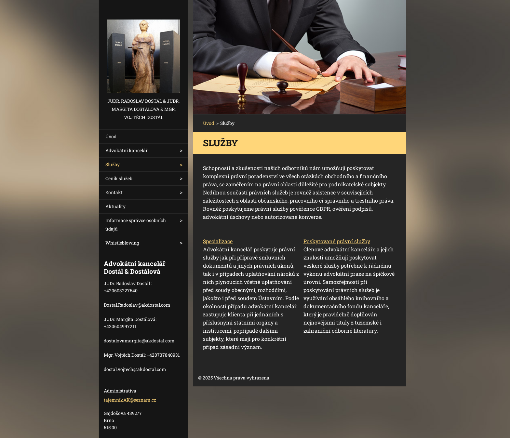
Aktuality (115, 206)
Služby (112, 164)
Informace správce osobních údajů (135, 224)
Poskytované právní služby (336, 241)
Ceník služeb (118, 178)
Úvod (110, 136)
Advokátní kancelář (126, 150)
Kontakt (114, 192)
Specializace (218, 241)
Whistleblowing (122, 243)
